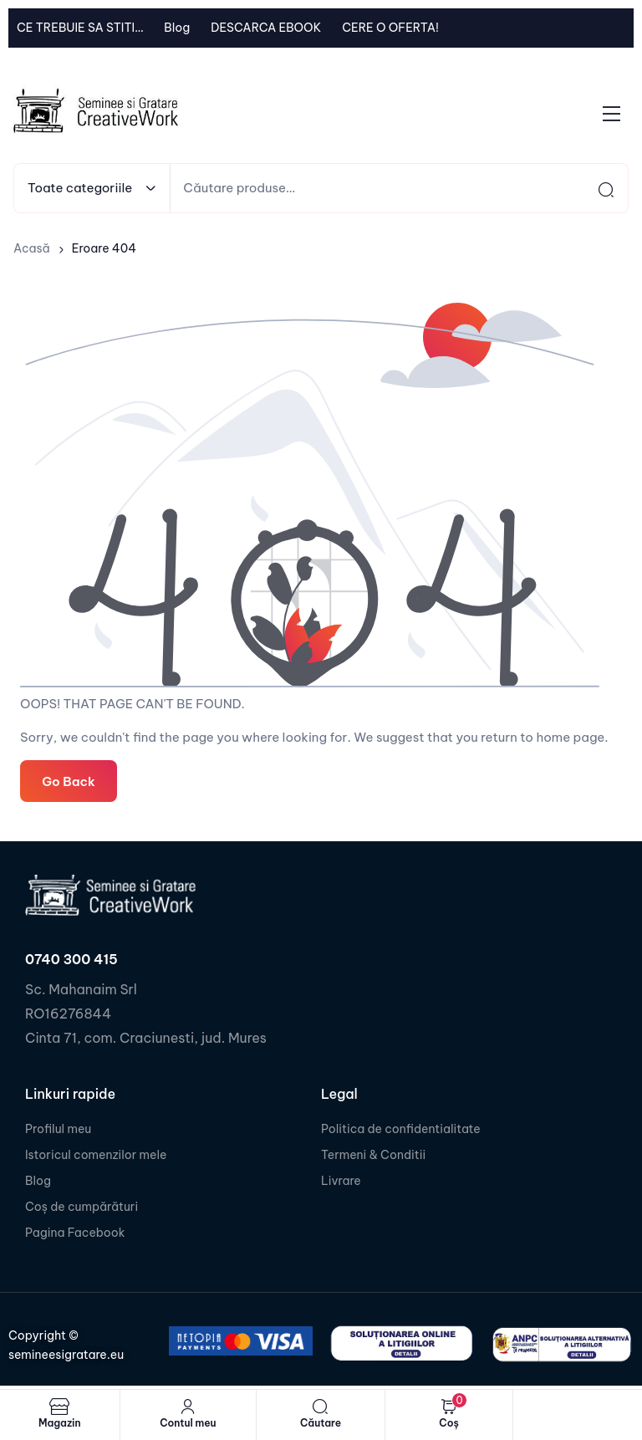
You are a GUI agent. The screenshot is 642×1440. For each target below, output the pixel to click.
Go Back (68, 781)
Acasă (31, 248)
